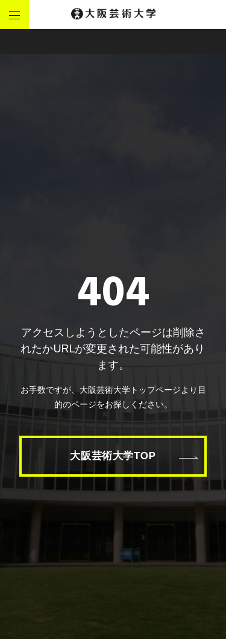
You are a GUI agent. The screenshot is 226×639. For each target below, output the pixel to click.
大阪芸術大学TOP (112, 456)
